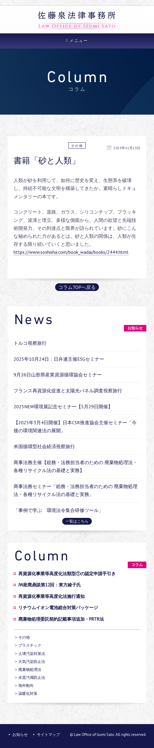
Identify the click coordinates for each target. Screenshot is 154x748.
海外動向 (26, 685)
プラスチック (29, 645)
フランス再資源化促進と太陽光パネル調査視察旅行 (68, 390)
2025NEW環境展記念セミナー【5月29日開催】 (63, 406)
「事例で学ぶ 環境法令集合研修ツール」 (58, 510)
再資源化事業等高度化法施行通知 (51, 596)
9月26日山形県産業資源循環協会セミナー (58, 375)
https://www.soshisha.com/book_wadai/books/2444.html (71, 252)
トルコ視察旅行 (30, 343)
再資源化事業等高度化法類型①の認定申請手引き (67, 573)
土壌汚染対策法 (31, 653)
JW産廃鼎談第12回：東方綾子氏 (49, 585)
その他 (77, 146)
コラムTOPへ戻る (77, 287)
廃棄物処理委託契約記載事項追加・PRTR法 (61, 619)
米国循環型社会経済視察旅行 (44, 446)
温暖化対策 (27, 693)
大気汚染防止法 (31, 661)
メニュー (79, 40)
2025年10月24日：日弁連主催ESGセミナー (59, 359)
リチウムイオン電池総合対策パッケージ (58, 607)
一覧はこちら (77, 521)
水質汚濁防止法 (31, 677)
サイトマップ (48, 734)
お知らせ (20, 734)
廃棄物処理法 (29, 669)
